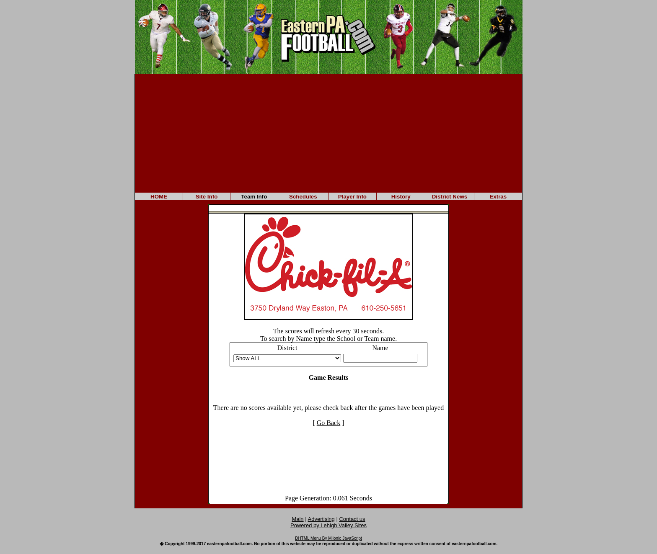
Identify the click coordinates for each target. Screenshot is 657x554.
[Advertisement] (328, 132)
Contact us (352, 519)
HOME (158, 196)
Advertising (321, 519)
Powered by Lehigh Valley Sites (328, 525)
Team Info (254, 196)
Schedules (303, 196)
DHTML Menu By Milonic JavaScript (328, 538)
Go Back (328, 422)
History (401, 196)
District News (449, 196)
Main (297, 519)
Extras (498, 196)
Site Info (207, 196)
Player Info (352, 196)
